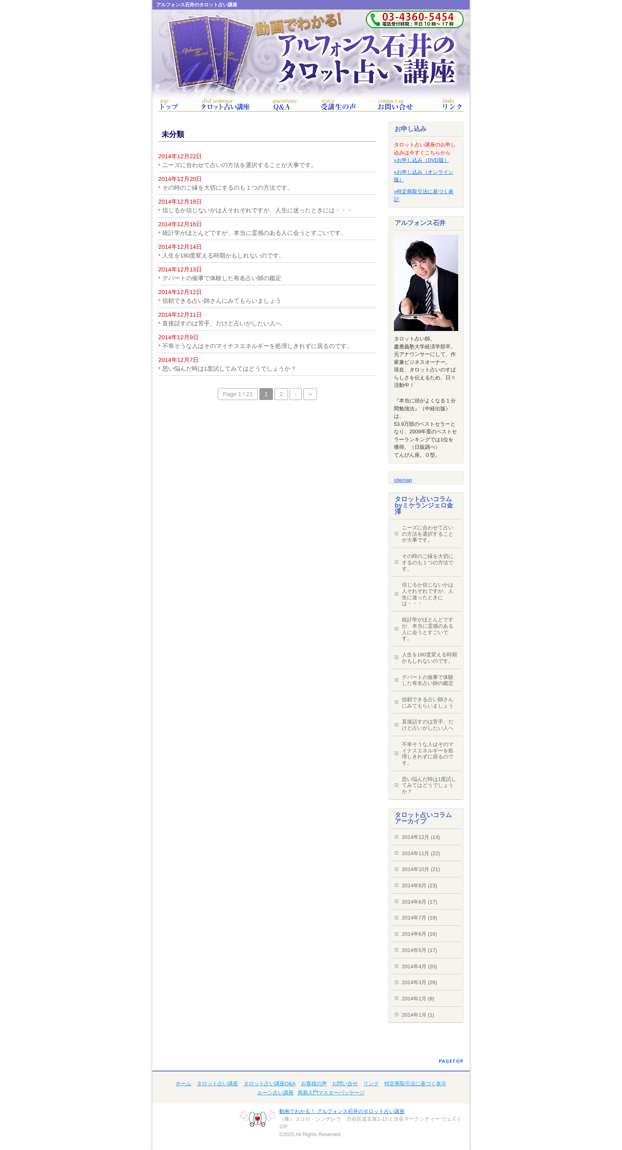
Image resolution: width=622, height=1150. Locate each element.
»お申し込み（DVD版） (421, 160)
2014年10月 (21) (421, 869)
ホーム (183, 1084)
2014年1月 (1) (418, 1015)
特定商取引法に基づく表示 (415, 1084)
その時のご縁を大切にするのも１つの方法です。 (227, 188)
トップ (169, 104)
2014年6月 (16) (419, 934)
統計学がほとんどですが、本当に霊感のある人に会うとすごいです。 (254, 233)
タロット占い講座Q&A (284, 104)
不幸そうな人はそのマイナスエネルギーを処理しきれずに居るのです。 (257, 346)
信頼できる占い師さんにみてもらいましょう (221, 301)
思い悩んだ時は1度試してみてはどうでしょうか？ (229, 368)
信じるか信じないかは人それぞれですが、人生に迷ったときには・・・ (257, 210)
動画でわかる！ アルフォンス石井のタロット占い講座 (342, 1111)
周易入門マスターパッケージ (331, 1093)
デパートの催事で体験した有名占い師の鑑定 (221, 278)
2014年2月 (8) (418, 999)
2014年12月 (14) (421, 837)
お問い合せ (395, 104)
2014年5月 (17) (419, 950)
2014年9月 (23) (419, 885)
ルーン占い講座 (275, 1093)
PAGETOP (451, 1060)
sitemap (403, 480)
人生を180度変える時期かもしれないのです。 (223, 255)
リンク (453, 104)
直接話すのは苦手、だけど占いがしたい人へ (221, 323)
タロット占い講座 (225, 104)
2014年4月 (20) (419, 966)
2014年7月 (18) (419, 918)
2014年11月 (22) (421, 853)
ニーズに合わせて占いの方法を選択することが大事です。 (239, 165)
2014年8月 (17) (419, 902)
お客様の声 (338, 104)
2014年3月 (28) (419, 982)
